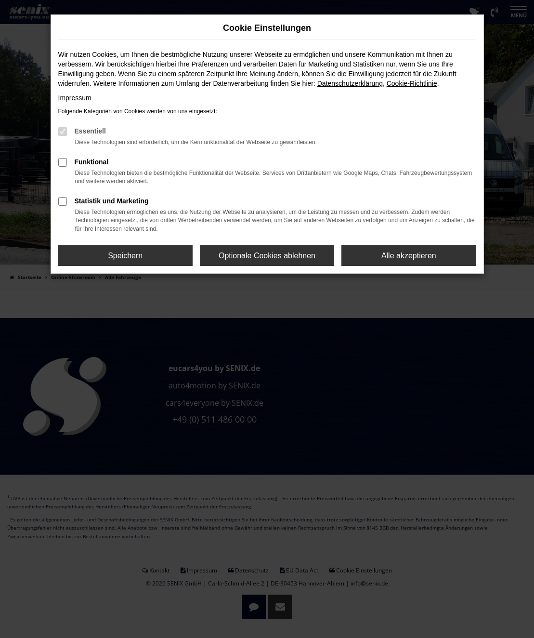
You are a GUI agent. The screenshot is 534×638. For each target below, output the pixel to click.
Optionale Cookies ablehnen (267, 256)
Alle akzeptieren (408, 256)
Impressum (74, 98)
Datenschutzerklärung (350, 83)
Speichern (125, 256)
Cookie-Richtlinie (412, 83)
